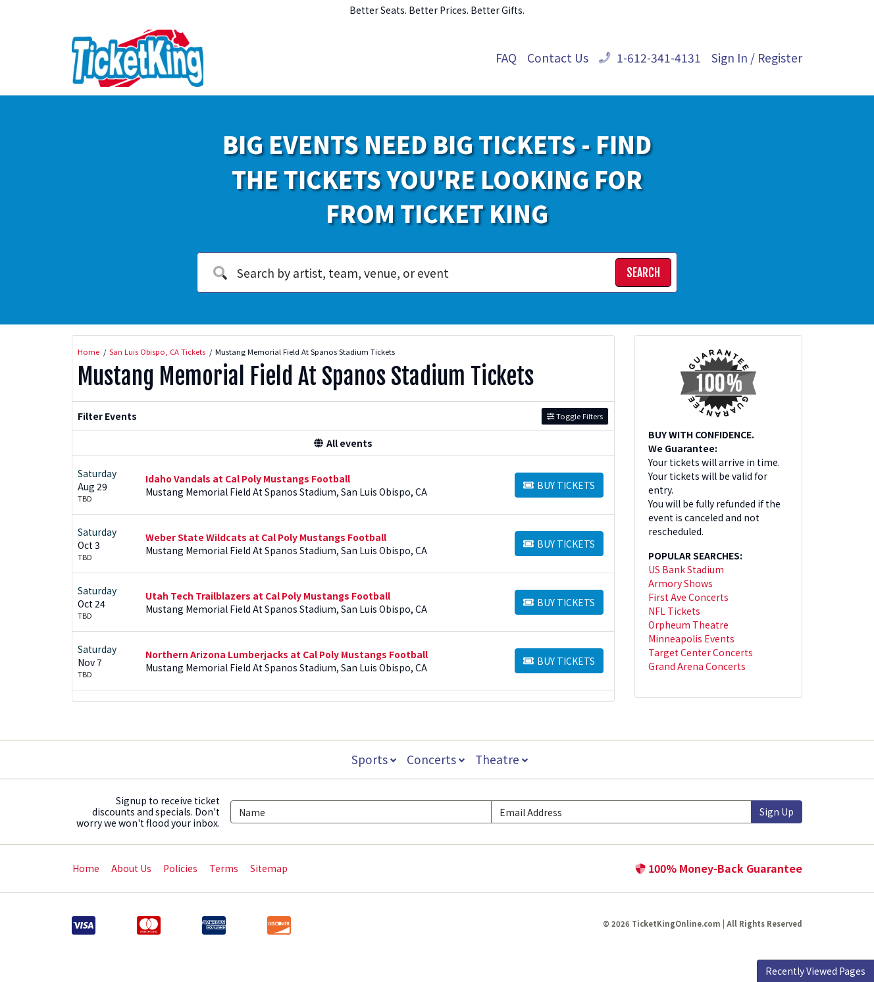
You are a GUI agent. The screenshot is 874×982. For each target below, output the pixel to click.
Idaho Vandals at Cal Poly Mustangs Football (247, 478)
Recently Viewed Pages (815, 970)
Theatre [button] (503, 759)
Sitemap (269, 868)
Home (85, 868)
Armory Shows (680, 583)
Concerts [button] (435, 759)
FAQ (506, 57)
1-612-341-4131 (650, 57)
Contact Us (557, 57)
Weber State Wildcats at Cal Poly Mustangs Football (265, 537)
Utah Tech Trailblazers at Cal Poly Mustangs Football (267, 595)
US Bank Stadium (686, 569)
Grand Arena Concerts (697, 666)
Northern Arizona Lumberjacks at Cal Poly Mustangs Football (286, 654)
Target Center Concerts (700, 652)
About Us (131, 868)
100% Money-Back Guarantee (718, 868)
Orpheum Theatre (688, 624)
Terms (223, 868)
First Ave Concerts (688, 597)
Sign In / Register (756, 57)
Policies (180, 868)
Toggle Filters (575, 416)
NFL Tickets (674, 610)
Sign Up (776, 811)
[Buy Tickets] (559, 485)
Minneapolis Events (691, 638)
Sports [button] (372, 759)
